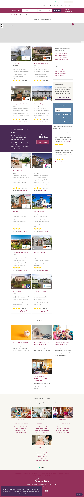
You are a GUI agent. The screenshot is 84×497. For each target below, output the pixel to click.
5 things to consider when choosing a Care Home (62, 343)
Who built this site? (52, 494)
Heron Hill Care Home (40, 291)
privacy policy (22, 493)
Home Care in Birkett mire (61, 53)
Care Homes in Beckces (60, 77)
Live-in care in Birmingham (42, 453)
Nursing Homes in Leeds (63, 427)
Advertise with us (68, 1)
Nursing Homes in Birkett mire (62, 55)
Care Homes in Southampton (21, 427)
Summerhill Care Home (40, 252)
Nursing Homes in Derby (63, 428)
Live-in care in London (42, 451)
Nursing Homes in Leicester (63, 430)
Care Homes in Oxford (21, 432)
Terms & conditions (38, 475)
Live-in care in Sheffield (42, 460)
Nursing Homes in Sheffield (63, 425)
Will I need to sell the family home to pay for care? (41, 343)
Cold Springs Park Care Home (21, 104)
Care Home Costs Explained (20, 342)
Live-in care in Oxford (42, 454)
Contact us (54, 473)
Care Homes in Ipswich (21, 428)
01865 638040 (42, 137)
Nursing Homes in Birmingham (63, 423)
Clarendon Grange (39, 104)
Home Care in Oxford (42, 423)
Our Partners (60, 5)
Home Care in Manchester (42, 432)
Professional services (63, 473)
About (48, 473)
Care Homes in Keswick (60, 71)
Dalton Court (16, 63)
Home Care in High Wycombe (42, 430)
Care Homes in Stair (59, 75)
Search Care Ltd (42, 494)
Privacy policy (47, 475)
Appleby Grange (17, 291)
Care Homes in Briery (60, 70)
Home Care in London (42, 425)
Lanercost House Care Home (21, 252)
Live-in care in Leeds (42, 458)
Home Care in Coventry (42, 428)
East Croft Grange (39, 211)
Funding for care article (63, 97)
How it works (43, 5)
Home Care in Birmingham (42, 427)
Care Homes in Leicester (21, 425)
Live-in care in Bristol (42, 456)
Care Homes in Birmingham (21, 423)
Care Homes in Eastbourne (21, 430)
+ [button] (1, 25)
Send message (43, 142)
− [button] (1, 27)
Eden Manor (16, 211)
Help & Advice (52, 5)
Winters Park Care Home (41, 63)
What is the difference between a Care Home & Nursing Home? (40, 378)
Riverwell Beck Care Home (20, 171)
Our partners (35, 473)
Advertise (42, 473)
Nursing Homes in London (63, 432)
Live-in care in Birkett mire (61, 57)
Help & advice (27, 473)
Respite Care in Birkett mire (61, 59)
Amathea (36, 171)
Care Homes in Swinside (60, 73)
